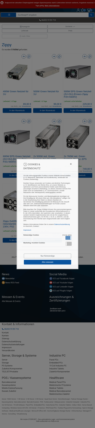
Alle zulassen (47, 262)
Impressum (27, 230)
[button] (68, 238)
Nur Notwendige (48, 256)
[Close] (59, 164)
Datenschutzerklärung (62, 224)
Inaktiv (69, 244)
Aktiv (68, 238)
